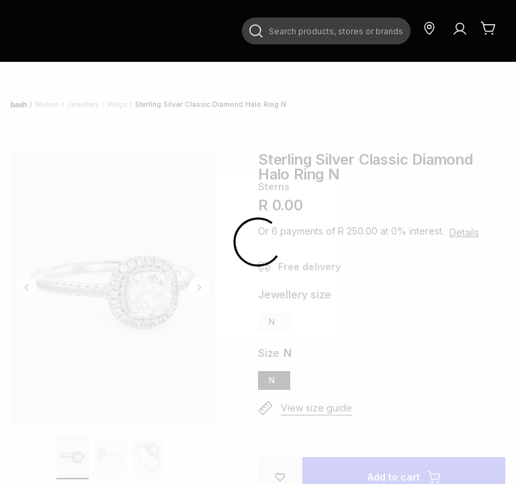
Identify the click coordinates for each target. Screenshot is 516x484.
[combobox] (326, 30)
